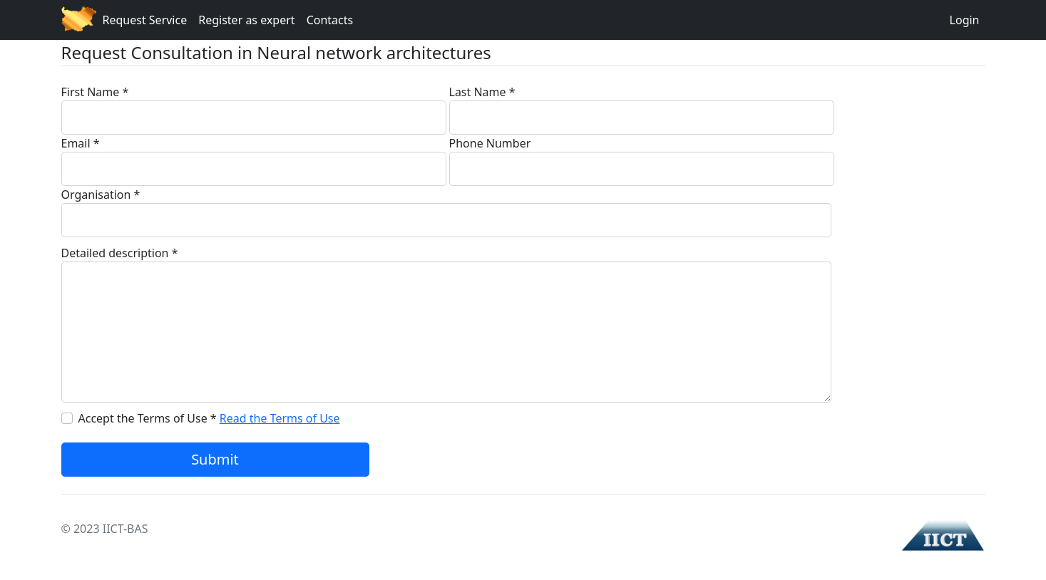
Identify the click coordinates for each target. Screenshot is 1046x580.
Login (965, 20)
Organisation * (100, 194)
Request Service (145, 20)
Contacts (330, 20)
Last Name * (482, 92)
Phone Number (490, 143)
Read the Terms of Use (280, 418)
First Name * (95, 92)
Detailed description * (119, 253)
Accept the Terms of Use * (147, 418)
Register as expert (246, 20)
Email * (80, 143)
